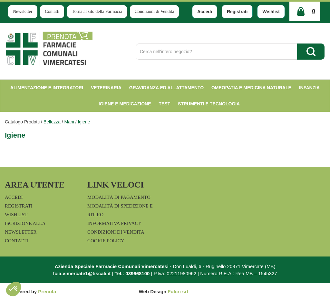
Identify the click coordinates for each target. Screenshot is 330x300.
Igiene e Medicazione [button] (125, 103)
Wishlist (271, 11)
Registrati (237, 11)
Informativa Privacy (114, 223)
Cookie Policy (105, 240)
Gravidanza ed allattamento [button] (166, 87)
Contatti (52, 11)
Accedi (204, 11)
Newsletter (23, 11)
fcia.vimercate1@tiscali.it (82, 273)
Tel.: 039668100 (132, 273)
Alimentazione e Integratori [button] (46, 87)
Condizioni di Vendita (154, 11)
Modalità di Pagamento (118, 197)
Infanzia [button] (309, 87)
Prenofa (47, 291)
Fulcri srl (178, 291)
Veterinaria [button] (106, 87)
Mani (69, 121)
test (164, 103)
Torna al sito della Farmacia (97, 11)
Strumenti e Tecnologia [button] (209, 103)
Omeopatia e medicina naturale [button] (251, 87)
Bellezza (52, 121)
